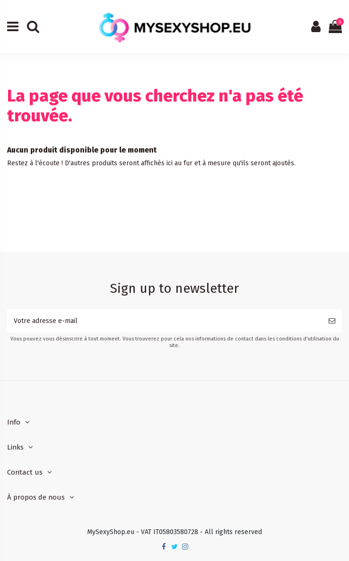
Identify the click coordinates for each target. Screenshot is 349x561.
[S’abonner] (332, 320)
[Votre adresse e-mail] (164, 320)
